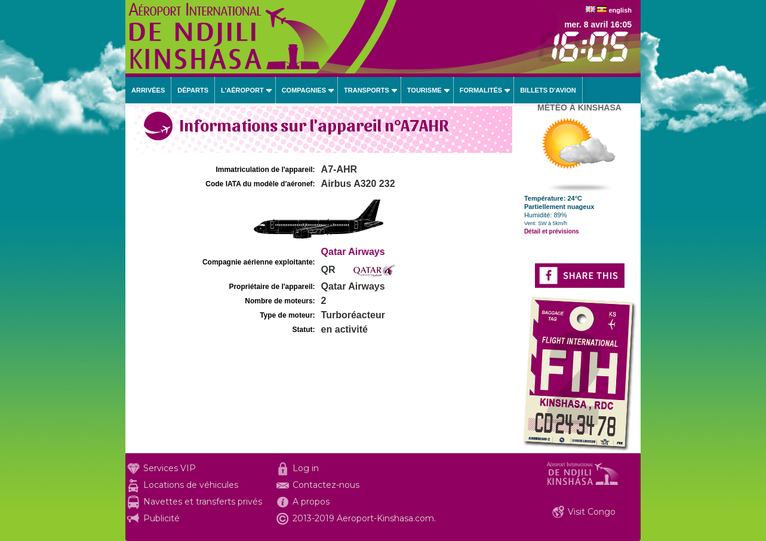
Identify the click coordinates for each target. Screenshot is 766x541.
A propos (311, 501)
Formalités (481, 90)
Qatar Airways (353, 252)
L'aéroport (242, 90)
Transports (366, 90)
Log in (306, 468)
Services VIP (169, 468)
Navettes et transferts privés (202, 501)
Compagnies (304, 90)
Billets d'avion (548, 90)
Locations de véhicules (190, 484)
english (620, 10)
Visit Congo (592, 511)
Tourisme (424, 90)
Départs (192, 90)
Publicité (161, 518)
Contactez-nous (326, 484)
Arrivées (148, 90)
